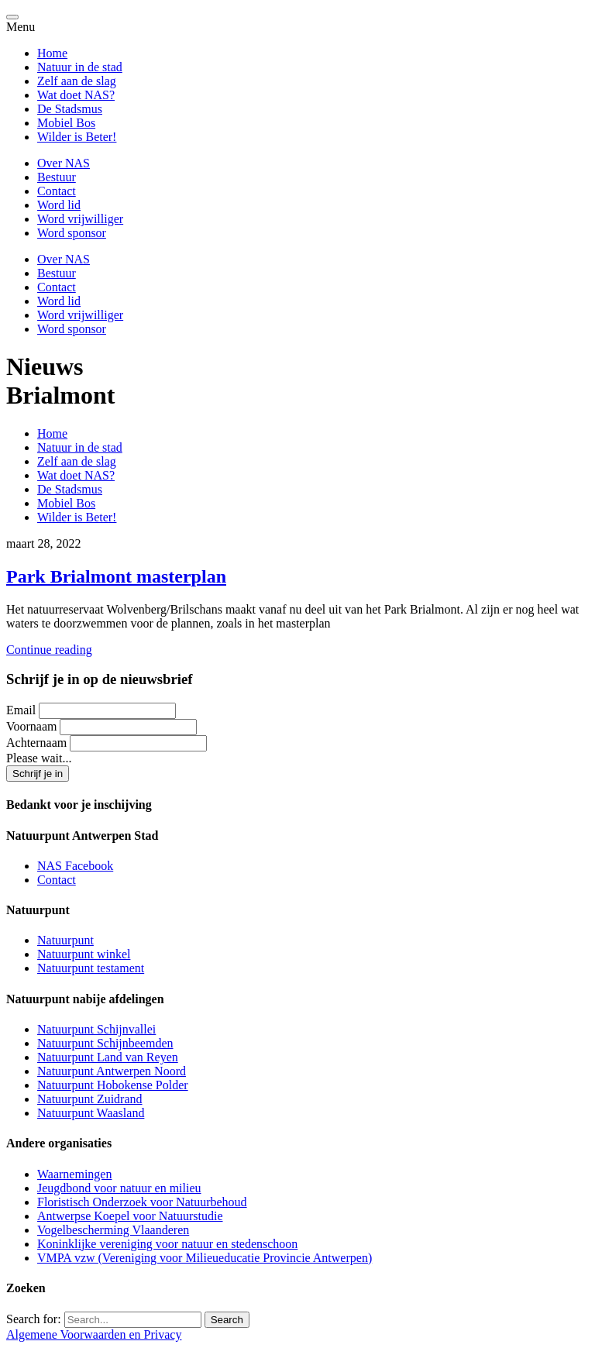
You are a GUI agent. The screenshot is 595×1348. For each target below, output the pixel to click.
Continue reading (49, 649)
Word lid (59, 204)
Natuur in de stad (79, 67)
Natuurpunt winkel (83, 954)
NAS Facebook (75, 865)
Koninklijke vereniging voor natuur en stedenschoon (167, 1243)
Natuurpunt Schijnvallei (96, 1029)
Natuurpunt (65, 940)
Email (21, 710)
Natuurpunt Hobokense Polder (112, 1085)
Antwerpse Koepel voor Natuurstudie (130, 1215)
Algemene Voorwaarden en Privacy (93, 1334)
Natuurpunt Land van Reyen (107, 1057)
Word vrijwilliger (80, 218)
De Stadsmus (69, 108)
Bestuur (56, 177)
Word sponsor (71, 232)
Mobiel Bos (66, 122)
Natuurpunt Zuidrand (90, 1099)
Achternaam (36, 742)
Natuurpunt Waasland (90, 1112)
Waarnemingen (74, 1174)
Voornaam (31, 726)
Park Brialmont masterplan (116, 576)
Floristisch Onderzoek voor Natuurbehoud (142, 1202)
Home (52, 53)
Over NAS (63, 163)
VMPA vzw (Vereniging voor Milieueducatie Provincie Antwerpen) (204, 1257)
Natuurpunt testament (90, 968)
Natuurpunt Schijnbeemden (105, 1043)
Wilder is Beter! (76, 136)
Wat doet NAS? (76, 94)
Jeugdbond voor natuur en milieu (119, 1188)
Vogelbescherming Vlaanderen (113, 1229)
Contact (56, 191)
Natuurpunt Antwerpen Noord (111, 1071)
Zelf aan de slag (76, 81)
